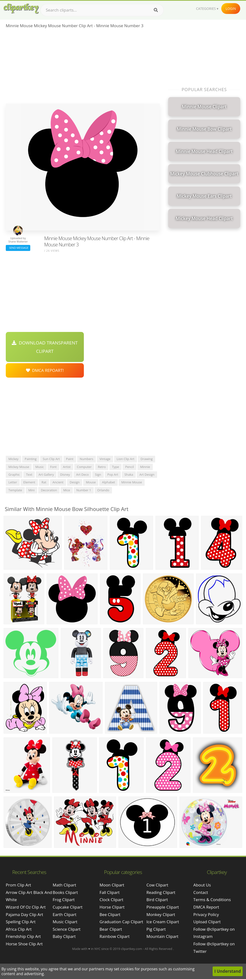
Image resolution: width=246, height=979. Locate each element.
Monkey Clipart (161, 914)
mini (31, 490)
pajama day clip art (24, 914)
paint (70, 459)
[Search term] (102, 10)
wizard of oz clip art (26, 907)
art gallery (46, 474)
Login (231, 8)
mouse (91, 482)
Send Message (18, 247)
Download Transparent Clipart (45, 347)
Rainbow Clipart (114, 936)
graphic (14, 474)
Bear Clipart (110, 929)
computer (84, 467)
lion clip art (126, 459)
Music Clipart (65, 921)
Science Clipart (66, 929)
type (115, 467)
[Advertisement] (83, 67)
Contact (200, 892)
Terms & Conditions (212, 899)
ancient (58, 482)
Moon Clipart (111, 885)
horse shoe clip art (24, 944)
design (75, 482)
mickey (13, 459)
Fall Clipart (109, 892)
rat (44, 482)
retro (102, 467)
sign (98, 474)
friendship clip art (23, 936)
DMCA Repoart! (45, 370)
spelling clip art (21, 921)
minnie (145, 467)
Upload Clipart (207, 921)
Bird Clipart (157, 899)
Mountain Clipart (162, 936)
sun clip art (51, 459)
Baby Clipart (64, 936)
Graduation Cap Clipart (121, 921)
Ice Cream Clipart (163, 921)
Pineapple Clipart (163, 907)
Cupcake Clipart (67, 907)
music (39, 467)
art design (146, 474)
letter (12, 482)
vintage (104, 459)
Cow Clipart (157, 885)
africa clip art (19, 929)
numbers (86, 459)
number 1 (83, 490)
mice (66, 490)
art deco (82, 474)
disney (65, 474)
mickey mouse (18, 467)
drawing (147, 459)
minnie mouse (131, 482)
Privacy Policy (206, 914)
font (53, 467)
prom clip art (18, 885)
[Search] (156, 10)
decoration (49, 490)
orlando (103, 490)
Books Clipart (65, 892)
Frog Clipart (64, 899)
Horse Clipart (111, 907)
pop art (112, 474)
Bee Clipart (109, 914)
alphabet (108, 482)
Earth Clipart (64, 914)
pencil (129, 467)
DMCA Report (206, 907)
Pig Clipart (156, 929)
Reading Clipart (161, 892)
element (29, 482)
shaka (128, 474)
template (15, 490)
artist (67, 467)
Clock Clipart (111, 899)
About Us (202, 885)
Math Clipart (64, 885)
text (29, 474)
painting (31, 459)
